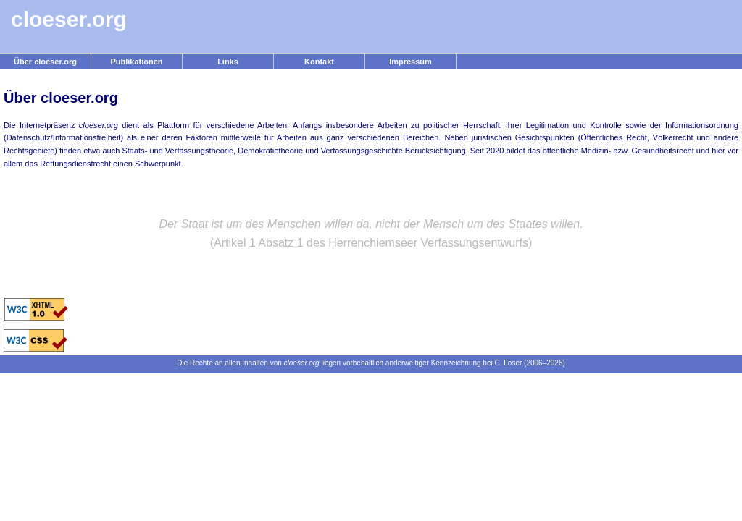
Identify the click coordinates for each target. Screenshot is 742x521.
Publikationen (136, 61)
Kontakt (319, 61)
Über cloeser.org (45, 61)
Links (227, 61)
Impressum (410, 61)
